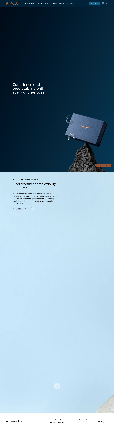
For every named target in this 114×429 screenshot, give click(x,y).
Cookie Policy (60, 422)
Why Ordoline (29, 3)
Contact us (79, 3)
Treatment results (42, 3)
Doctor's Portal (94, 3)
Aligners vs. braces (57, 3)
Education (69, 3)
